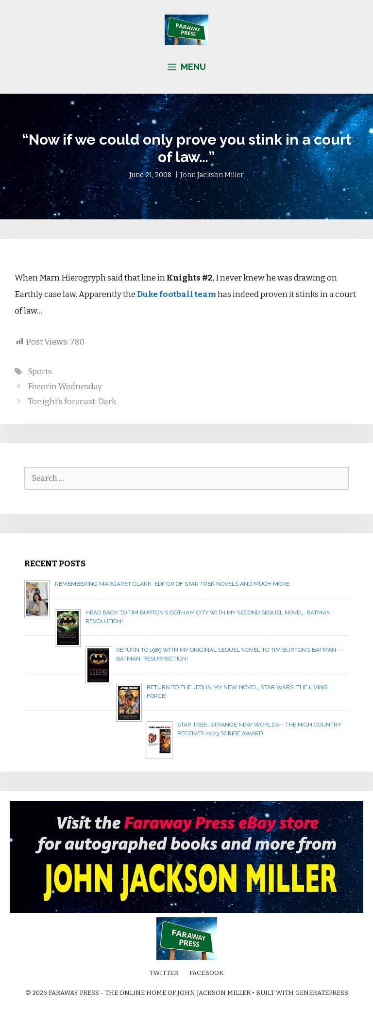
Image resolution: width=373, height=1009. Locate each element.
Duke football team (176, 294)
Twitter (164, 972)
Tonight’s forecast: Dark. (73, 402)
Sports (40, 371)
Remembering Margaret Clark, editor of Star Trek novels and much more (172, 583)
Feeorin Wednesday (65, 386)
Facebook (206, 972)
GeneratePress (321, 992)
